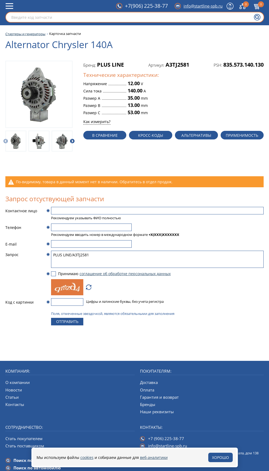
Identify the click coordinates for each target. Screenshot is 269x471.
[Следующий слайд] (72, 141)
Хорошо (220, 457)
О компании (17, 382)
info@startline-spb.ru (203, 6)
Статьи (12, 397)
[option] (15, 141)
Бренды (147, 404)
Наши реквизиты (157, 411)
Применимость (242, 135)
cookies (87, 457)
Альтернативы (196, 135)
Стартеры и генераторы (25, 33)
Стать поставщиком (24, 445)
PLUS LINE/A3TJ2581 (157, 259)
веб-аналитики (154, 457)
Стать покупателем (23, 438)
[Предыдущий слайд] (5, 141)
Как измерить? (96, 121)
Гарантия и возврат (159, 397)
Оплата (147, 390)
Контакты (14, 404)
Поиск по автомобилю (37, 467)
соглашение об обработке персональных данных (125, 273)
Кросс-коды (150, 135)
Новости (13, 390)
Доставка (149, 382)
